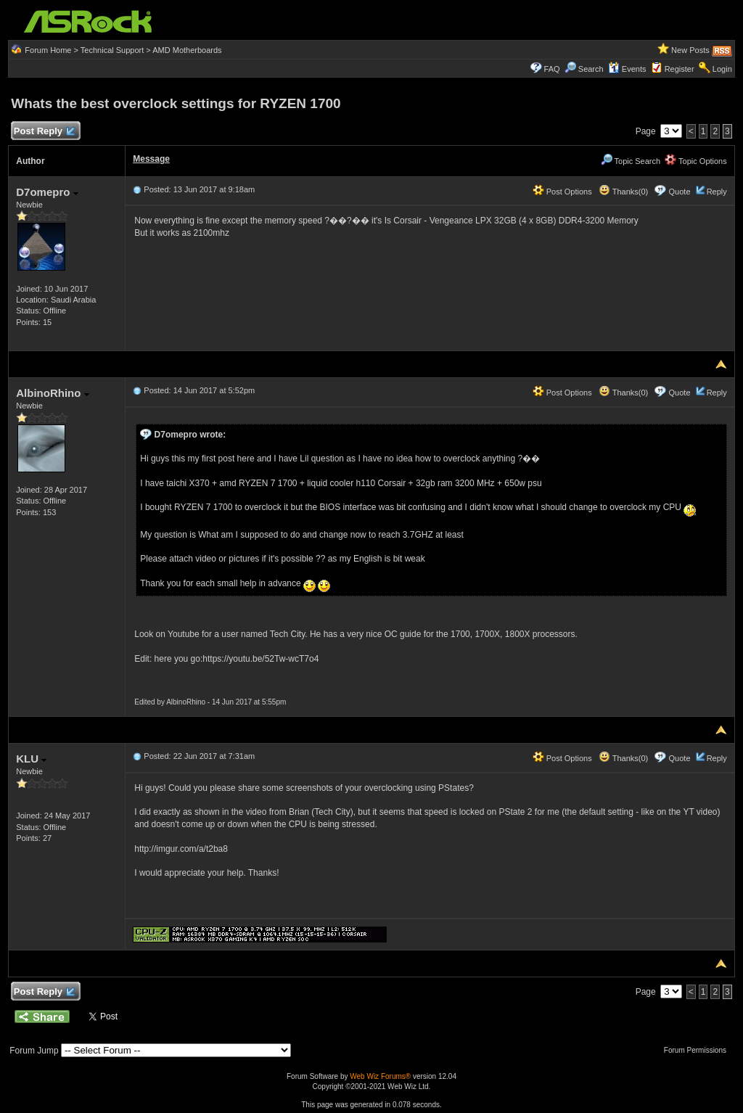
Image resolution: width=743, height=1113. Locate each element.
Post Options (562, 191)
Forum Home (48, 50)
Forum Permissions (699, 1050)
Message (151, 159)
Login (722, 69)
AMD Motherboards (186, 50)
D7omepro (47, 192)
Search (591, 69)
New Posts (690, 50)
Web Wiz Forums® (380, 1076)
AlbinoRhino (52, 393)
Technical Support (112, 50)
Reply (717, 191)
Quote (680, 191)
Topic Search (630, 161)
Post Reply (43, 132)
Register (679, 69)
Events (627, 69)
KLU (31, 758)
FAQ (552, 69)
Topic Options (696, 161)
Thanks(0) (623, 191)
